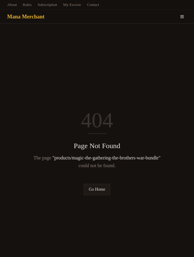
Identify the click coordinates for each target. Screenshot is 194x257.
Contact (93, 4)
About (12, 4)
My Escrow (72, 4)
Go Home (97, 189)
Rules (27, 4)
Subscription (47, 4)
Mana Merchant (25, 17)
